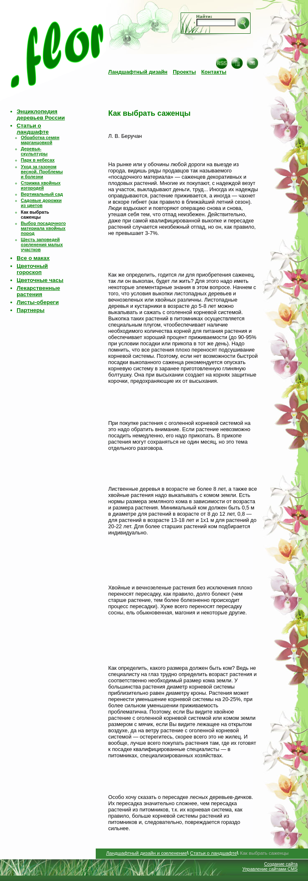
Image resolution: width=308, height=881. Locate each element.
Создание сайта (281, 863)
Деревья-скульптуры (34, 151)
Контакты (213, 72)
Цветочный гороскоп (32, 269)
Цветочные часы (40, 280)
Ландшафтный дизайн (137, 72)
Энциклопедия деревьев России (41, 114)
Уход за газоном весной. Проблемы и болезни (42, 171)
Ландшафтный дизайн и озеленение (146, 853)
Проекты (184, 72)
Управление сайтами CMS (270, 868)
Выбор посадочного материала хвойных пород (43, 228)
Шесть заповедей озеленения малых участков (42, 244)
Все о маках (33, 258)
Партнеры (31, 310)
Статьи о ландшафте (33, 128)
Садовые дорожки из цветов (41, 203)
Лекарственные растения (38, 291)
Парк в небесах (38, 159)
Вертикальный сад (42, 194)
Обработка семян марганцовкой (40, 140)
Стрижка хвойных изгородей (40, 185)
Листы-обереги (38, 302)
